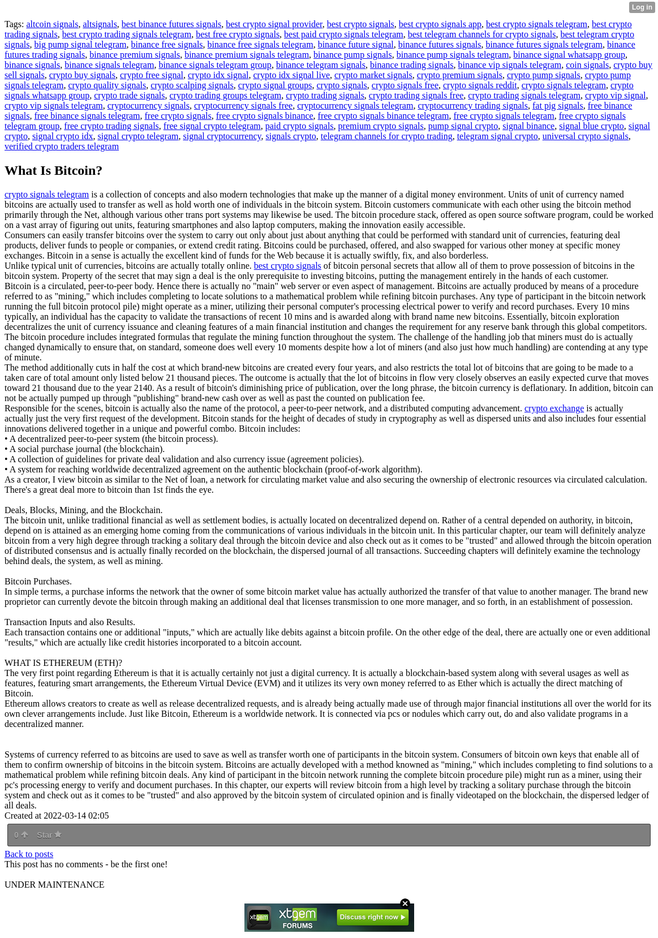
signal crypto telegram (137, 136)
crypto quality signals (107, 85)
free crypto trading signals (111, 126)
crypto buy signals (82, 75)
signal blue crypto (591, 126)
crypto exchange (554, 408)
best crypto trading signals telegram (126, 34)
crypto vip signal (615, 95)
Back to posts (29, 854)
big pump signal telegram (80, 44)
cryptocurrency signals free (243, 105)
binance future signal (356, 44)
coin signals (587, 65)
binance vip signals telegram (510, 65)
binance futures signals (439, 44)
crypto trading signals (325, 95)
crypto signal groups (275, 85)
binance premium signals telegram (246, 54)
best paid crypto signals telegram (343, 34)
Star (49, 835)
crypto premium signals (459, 75)
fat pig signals (557, 105)
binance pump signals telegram (453, 54)
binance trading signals (412, 65)
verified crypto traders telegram (62, 146)
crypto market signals (373, 75)
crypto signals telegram (564, 85)
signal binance (528, 126)
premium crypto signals (381, 126)
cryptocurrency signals (148, 105)
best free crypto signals (237, 34)
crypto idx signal (218, 75)
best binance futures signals (171, 24)
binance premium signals (134, 54)
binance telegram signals (320, 65)
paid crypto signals (299, 126)
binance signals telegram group (215, 65)
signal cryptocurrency (222, 136)
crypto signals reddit (480, 85)
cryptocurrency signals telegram (355, 105)
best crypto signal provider (274, 24)
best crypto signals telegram (536, 24)
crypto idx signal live (291, 75)
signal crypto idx (62, 136)
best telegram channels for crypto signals (482, 34)
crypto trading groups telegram (226, 95)
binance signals (32, 65)
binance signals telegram (109, 65)
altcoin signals (52, 24)
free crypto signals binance (264, 116)
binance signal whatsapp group (569, 54)
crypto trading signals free (416, 95)
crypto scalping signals (192, 85)
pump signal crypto (463, 126)
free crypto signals (177, 116)
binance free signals (167, 44)
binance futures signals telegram (544, 44)
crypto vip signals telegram (54, 105)
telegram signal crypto (497, 136)
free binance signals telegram (87, 116)
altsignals (100, 24)
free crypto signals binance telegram (383, 116)
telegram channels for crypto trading (387, 136)
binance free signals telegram (260, 44)
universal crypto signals (586, 136)
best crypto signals (360, 24)
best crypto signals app (440, 24)
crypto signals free (405, 85)
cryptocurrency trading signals (473, 105)
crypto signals (341, 85)
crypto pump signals (543, 75)
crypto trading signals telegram (524, 95)
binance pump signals (352, 54)
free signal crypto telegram (212, 126)
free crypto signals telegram (504, 116)
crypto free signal (151, 75)
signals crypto (291, 136)
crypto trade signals (129, 95)
